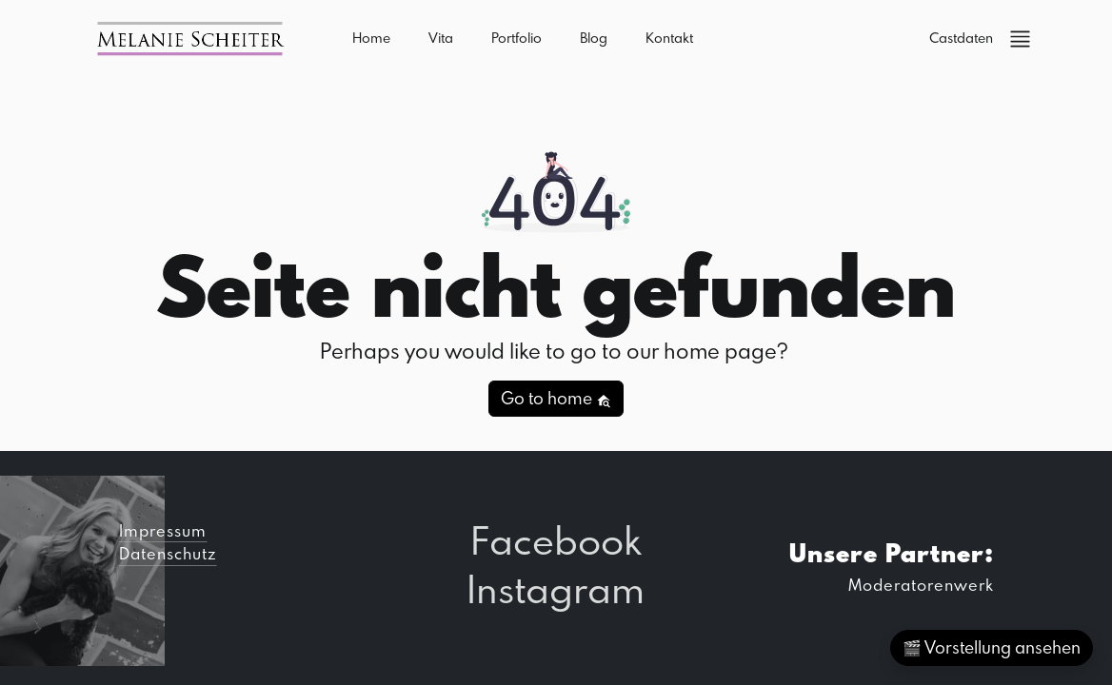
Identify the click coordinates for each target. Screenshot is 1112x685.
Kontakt (669, 38)
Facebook (555, 540)
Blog (593, 38)
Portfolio (516, 38)
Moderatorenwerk (921, 585)
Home (371, 38)
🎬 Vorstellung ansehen (992, 647)
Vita (440, 38)
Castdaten (961, 38)
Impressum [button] (163, 530)
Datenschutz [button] (167, 553)
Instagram (556, 588)
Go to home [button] (556, 398)
